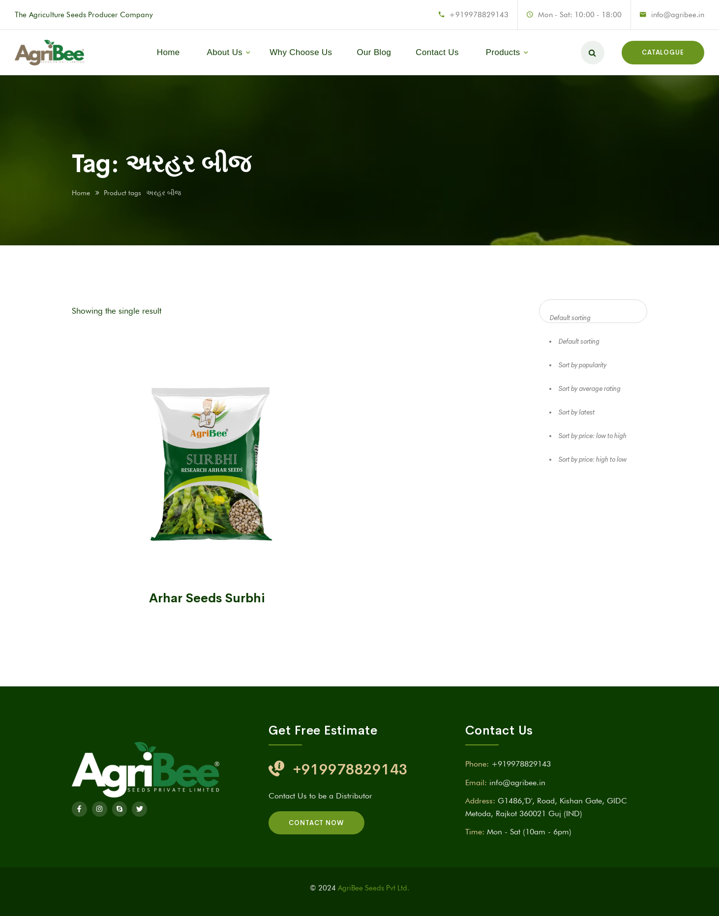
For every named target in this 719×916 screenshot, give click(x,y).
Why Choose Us (301, 52)
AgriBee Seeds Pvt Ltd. (373, 888)
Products (503, 52)
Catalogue (663, 52)
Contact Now (316, 823)
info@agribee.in (677, 14)
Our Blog (374, 52)
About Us (225, 52)
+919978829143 (479, 14)
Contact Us (437, 52)
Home (168, 52)
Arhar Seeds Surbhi (207, 598)
